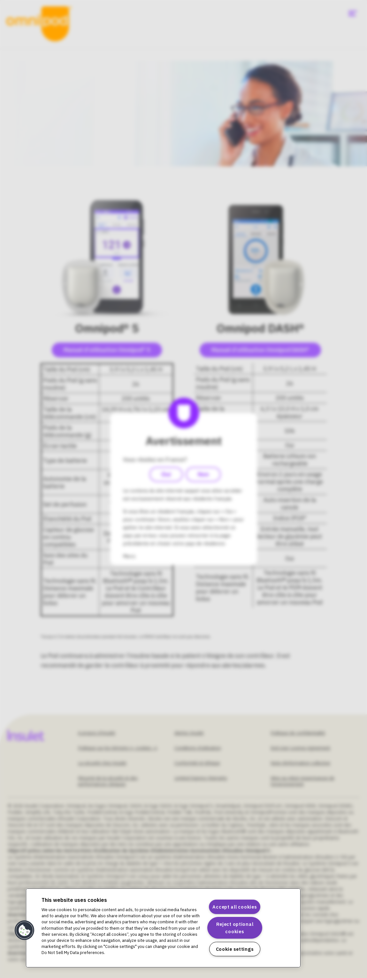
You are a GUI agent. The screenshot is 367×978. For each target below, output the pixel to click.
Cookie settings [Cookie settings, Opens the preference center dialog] (235, 949)
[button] (24, 930)
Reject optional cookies (235, 927)
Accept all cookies (234, 907)
